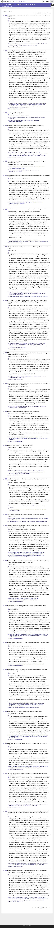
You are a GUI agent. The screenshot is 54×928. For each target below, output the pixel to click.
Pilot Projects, (12, 347)
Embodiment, (41, 703)
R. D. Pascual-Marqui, (21, 54)
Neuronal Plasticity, (13, 45)
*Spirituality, (39, 202)
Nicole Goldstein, (28, 305)
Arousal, (31, 735)
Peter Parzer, (35, 305)
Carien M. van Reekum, (24, 211)
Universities (19, 636)
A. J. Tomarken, (12, 713)
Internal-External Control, (14, 241)
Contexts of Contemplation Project (15, 46)
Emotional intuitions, (23, 470)
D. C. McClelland (24, 356)
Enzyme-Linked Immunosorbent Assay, (17, 154)
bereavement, (24, 663)
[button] (52, 1)
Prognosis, (41, 105)
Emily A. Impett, (21, 777)
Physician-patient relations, (39, 167)
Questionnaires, (30, 155)
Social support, (28, 900)
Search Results (9, 6)
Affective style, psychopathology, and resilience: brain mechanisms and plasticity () (28, 15)
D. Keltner (16, 609)
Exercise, (31, 344)
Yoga (24, 347)
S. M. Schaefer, (21, 56)
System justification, (23, 473)
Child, (26, 152)
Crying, (26, 766)
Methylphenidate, (12, 346)
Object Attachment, (19, 805)
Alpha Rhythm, (26, 735)
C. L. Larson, (41, 54)
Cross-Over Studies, (25, 344)
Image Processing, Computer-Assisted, (21, 898)
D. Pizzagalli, (12, 54)
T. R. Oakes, (35, 54)
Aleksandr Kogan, (29, 777)
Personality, (19, 45)
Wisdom (23, 168)
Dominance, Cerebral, (43, 735)
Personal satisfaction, (30, 117)
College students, (12, 552)
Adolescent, (11, 437)
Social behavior (33, 599)
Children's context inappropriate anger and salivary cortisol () (25, 125)
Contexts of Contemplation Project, (16, 555)
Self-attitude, (27, 553)
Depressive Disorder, (42, 103)
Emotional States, (12, 203)
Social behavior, (21, 900)
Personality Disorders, (25, 599)
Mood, (43, 505)
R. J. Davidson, (12, 356)
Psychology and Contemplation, (40, 509)
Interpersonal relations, (14, 438)
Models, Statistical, (13, 155)
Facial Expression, (15, 598)
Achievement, (12, 117)
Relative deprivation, (41, 472)
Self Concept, (42, 117)
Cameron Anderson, (13, 413)
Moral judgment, (36, 470)
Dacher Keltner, (22, 413)
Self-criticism (39, 553)
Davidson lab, (23, 43)
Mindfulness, (39, 505)
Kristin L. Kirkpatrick (30, 529)
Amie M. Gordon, (13, 777)
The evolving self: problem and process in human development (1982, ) (25, 514)
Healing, (11, 167)
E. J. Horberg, (20, 447)
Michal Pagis (12, 673)
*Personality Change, (23, 202)
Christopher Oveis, (38, 777)
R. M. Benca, (33, 56)
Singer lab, (11, 863)
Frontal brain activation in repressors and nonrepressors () (24, 711)
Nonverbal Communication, (15, 599)
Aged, (13, 240)
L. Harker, (11, 609)
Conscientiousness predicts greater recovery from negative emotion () (27, 209)
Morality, (42, 470)
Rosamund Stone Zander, (15, 115)
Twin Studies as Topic (41, 155)
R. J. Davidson (12, 18)
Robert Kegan (12, 516)
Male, (22, 105)
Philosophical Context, (13, 707)
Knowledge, (22, 704)
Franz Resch (41, 305)
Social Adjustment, (44, 635)
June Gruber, (20, 178)
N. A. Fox (18, 747)
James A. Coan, (12, 872)
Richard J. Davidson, (14, 127)
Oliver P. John (29, 413)
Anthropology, (12, 470)
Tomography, (18, 107)
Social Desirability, (13, 636)
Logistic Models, (42, 154)
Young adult (34, 805)
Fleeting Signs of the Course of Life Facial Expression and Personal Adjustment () (28, 643)
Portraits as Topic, (36, 635)
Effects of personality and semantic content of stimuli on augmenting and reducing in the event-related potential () (28, 353)
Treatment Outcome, (19, 347)
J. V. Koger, (27, 56)
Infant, (28, 768)
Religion (23, 203)
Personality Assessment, (22, 155)
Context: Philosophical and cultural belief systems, (24, 702)
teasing (28, 473)
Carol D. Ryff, (22, 213)
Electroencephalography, (14, 104)
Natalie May (31, 164)
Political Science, (33, 472)
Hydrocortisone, (36, 154)
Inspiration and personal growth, (27, 167)
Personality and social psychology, (36, 704)
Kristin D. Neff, (12, 529)
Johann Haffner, (13, 305)
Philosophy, (24, 472)
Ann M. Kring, (20, 646)
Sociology (21, 705)
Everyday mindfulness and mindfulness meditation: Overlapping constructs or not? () (27, 479)
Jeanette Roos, (20, 305)
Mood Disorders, (39, 43)
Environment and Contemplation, (29, 296)
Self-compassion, (33, 553)
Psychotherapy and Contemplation (16, 349)
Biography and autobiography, (15, 292)
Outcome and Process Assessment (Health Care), (26, 346)
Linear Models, (23, 241)
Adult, (10, 103)
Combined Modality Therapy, (15, 344)
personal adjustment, (31, 663)
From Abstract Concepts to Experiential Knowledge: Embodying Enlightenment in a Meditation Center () (27, 670)
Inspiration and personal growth (16, 294)
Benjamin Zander (25, 115)
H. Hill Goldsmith (29, 127)
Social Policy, (11, 473)
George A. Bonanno (28, 646)
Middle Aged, (31, 241)
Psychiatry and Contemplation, (33, 120)
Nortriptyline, (26, 105)
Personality (11, 507)
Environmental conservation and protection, (36, 293)
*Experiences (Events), (13, 202)
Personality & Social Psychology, (15, 472)
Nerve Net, (45, 43)
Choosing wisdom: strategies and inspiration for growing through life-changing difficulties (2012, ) (26, 161)
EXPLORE (46, 1)
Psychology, (11, 168)
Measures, (29, 505)
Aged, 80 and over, (18, 240)
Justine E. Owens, (24, 164)
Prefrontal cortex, (25, 45)
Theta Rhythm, (12, 107)
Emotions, (30, 240)
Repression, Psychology (14, 737)
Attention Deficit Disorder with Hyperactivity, (18, 343)
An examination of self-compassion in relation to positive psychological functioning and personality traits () (28, 526)
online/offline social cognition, (25, 863)
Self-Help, (11, 120)
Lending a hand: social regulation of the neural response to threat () (27, 870)
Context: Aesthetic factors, (20, 117)
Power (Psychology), (35, 438)
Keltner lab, (18, 203)
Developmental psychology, (15, 518)
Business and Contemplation (42, 296)
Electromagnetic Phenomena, (26, 104)
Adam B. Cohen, (13, 178)
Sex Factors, (42, 438)
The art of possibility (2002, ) (15, 113)
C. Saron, (18, 356)
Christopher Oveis (27, 447)
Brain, (13, 897)
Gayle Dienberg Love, (14, 213)
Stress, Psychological (39, 900)
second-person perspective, (37, 863)
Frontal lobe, (25, 736)
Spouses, (33, 900)
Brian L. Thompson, (13, 482)
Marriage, (46, 898)
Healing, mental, (16, 167)
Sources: (4, 6)
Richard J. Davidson (29, 213)
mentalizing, (16, 863)
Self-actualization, (18, 168)
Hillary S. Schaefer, (21, 872)
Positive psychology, (13, 553)
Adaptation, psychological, (14, 735)
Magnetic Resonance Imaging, (35, 898)
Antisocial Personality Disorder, (18, 152)
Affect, (10, 598)
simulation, (45, 863)
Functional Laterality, (18, 768)
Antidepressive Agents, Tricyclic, (18, 103)
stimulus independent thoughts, (32, 864)
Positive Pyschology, (27, 555)
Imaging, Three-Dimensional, (15, 105)
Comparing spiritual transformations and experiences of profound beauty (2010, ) (28, 175)
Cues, (22, 897)
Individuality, (33, 43)
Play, (28, 472)
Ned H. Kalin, (22, 127)
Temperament (38, 768)
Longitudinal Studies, (13, 635)
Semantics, (16, 377)
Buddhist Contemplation (34, 707)
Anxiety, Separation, (13, 766)
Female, (33, 104)
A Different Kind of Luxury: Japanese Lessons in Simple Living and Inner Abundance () (27, 247)
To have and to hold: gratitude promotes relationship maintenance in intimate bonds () (27, 774)
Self (16, 519)
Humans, (28, 43)
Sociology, (17, 473)
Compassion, (19, 552)
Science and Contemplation (14, 510)
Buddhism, (11, 702)
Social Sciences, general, (14, 705)
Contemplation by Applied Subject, (20, 120)
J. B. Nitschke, (29, 54)
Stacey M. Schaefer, (13, 211)
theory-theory (41, 864)
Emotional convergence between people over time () (23, 411)
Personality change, (34, 518)
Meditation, (34, 505)
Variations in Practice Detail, (14, 509)
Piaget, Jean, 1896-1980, (44, 518)
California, (14, 634)
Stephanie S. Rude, (20, 529)
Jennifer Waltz (22, 482)
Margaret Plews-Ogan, (14, 164)
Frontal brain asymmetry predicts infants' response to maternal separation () (27, 744)
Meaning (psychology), (25, 518)
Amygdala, (11, 43)
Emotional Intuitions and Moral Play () (20, 445)
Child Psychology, (21, 766)
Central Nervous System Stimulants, (35, 343)
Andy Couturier (12, 250)
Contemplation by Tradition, (23, 707)
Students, (47, 438)
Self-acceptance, (21, 553)
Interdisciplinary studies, (14, 704)
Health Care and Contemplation (15, 121)
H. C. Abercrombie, (13, 56)
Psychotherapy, (12, 519)
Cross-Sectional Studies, (26, 437)
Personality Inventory (43, 241)
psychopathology (33, 45)
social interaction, (12, 864)
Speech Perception (22, 377)
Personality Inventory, (33, 105)
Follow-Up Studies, (35, 634)
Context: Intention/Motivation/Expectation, (31, 552)
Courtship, (19, 437)
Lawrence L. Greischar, (35, 211)
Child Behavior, (31, 152)
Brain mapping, (17, 43)
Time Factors (11, 439)
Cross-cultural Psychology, (32, 703)
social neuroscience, (21, 864)
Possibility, (37, 117)
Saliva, (35, 155)
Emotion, (17, 470)
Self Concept (11, 118)
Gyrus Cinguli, (38, 104)
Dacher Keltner (26, 178)
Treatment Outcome (25, 107)
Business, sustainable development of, (30, 292)
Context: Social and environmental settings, (18, 293)
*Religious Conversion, (32, 202)
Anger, (10, 152)
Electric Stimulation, (34, 897)
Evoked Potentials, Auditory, (34, 376)
